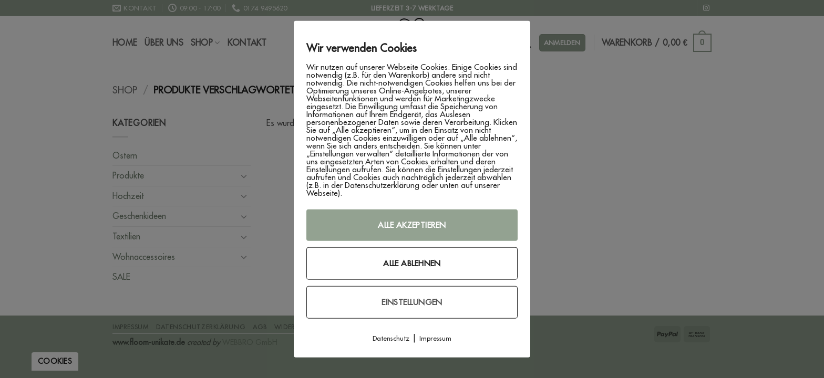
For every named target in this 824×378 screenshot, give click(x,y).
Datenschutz (391, 338)
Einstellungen (412, 302)
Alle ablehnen (412, 263)
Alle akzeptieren (412, 225)
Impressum (435, 338)
